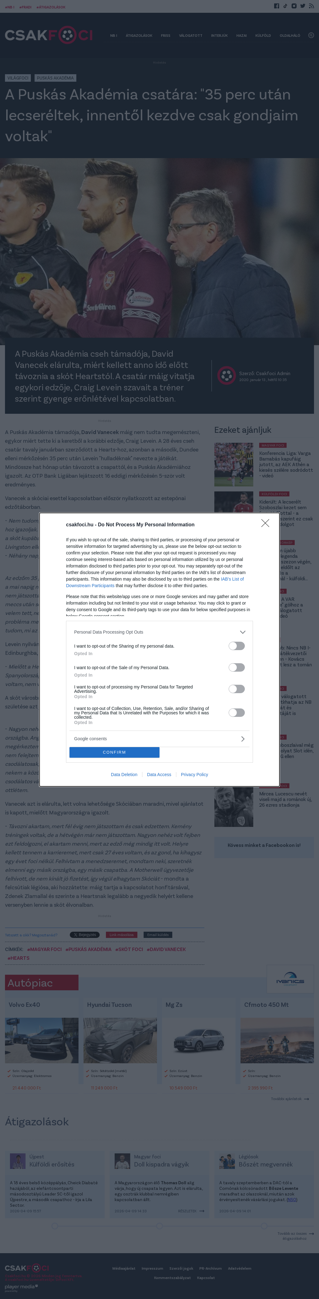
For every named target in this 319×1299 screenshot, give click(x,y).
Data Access (159, 774)
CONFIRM (114, 752)
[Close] (267, 525)
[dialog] (159, 649)
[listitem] (159, 632)
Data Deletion (124, 774)
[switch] (237, 646)
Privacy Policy (194, 774)
